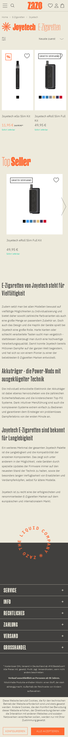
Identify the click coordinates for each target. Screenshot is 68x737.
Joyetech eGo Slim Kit (16, 116)
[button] (5, 5)
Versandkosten (45, 669)
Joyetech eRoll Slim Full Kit (50, 118)
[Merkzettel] (50, 5)
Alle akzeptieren (47, 731)
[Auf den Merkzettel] (26, 56)
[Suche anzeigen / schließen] (12, 5)
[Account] (56, 5)
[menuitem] (5, 5)
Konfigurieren (15, 731)
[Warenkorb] (63, 5)
